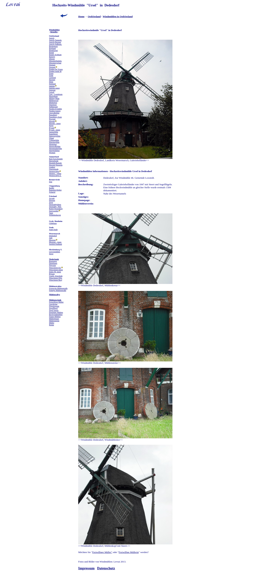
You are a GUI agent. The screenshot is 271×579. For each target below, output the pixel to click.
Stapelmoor (53, 134)
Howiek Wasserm (55, 165)
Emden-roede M (55, 71)
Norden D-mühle (55, 109)
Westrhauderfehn (55, 148)
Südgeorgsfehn (54, 136)
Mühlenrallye (54, 295)
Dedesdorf (53, 236)
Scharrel (52, 192)
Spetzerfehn (53, 132)
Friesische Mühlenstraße (58, 288)
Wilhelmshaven (55, 215)
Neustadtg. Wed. (55, 207)
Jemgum (52, 90)
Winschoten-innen (56, 270)
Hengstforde (53, 161)
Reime (51, 325)
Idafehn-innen (54, 88)
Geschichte (53, 304)
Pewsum (52, 119)
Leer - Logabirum (55, 94)
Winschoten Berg (55, 280)
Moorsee (52, 240)
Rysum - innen (54, 130)
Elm (50, 182)
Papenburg (53, 115)
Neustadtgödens (55, 204)
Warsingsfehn (54, 142)
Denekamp (53, 263)
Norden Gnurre (54, 111)
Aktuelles (54, 32)
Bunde (51, 53)
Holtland (52, 84)
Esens (51, 73)
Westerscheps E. (55, 176)
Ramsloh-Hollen (55, 190)
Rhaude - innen (54, 123)
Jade (50, 238)
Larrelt (51, 92)
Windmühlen (54, 30)
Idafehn (52, 86)
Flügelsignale (54, 306)
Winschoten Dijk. (55, 278)
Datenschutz (106, 568)
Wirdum (52, 153)
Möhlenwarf (53, 100)
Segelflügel (53, 308)
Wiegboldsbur (54, 150)
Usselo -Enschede (55, 276)
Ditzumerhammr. (55, 61)
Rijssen (51, 274)
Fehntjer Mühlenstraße (57, 290)
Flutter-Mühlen (54, 317)
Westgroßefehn (54, 146)
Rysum (51, 128)
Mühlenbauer (54, 319)
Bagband (52, 48)
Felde (51, 75)
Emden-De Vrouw (56, 69)
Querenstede (53, 169)
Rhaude (52, 121)
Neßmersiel (53, 107)
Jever (51, 202)
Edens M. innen (55, 272)
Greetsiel (52, 78)
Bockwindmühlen (55, 314)
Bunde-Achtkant (55, 55)
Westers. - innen (55, 173)
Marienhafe (53, 96)
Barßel (51, 188)
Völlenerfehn (54, 140)
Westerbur (53, 144)
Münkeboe (53, 103)
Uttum (51, 138)
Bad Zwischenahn (56, 159)
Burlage (52, 57)
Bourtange (53, 261)
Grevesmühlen (54, 252)
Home (81, 16)
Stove (51, 254)
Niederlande (54, 259)
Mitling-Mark (54, 98)
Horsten (52, 200)
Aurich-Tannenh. (55, 40)
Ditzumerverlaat (55, 63)
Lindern (52, 167)
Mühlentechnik (55, 300)
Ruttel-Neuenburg (56, 209)
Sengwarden (53, 211)
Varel (51, 213)
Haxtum (52, 80)
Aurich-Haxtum (55, 42)
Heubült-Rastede (55, 163)
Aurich (51, 38)
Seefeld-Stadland (55, 244)
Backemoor (53, 46)
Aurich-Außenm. (55, 44)
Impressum (86, 568)
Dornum (52, 65)
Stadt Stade (53, 229)
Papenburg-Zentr (55, 117)
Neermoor (53, 105)
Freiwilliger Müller (56, 302)
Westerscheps (54, 171)
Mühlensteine (54, 321)
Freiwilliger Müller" (102, 552)
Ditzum (52, 59)
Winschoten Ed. (55, 268)
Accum (51, 198)
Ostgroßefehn (54, 113)
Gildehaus (53, 223)
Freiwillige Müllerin (129, 552)
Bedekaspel (53, 50)
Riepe (51, 125)
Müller (51, 323)
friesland (96, 16)
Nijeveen (52, 265)
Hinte (51, 82)
